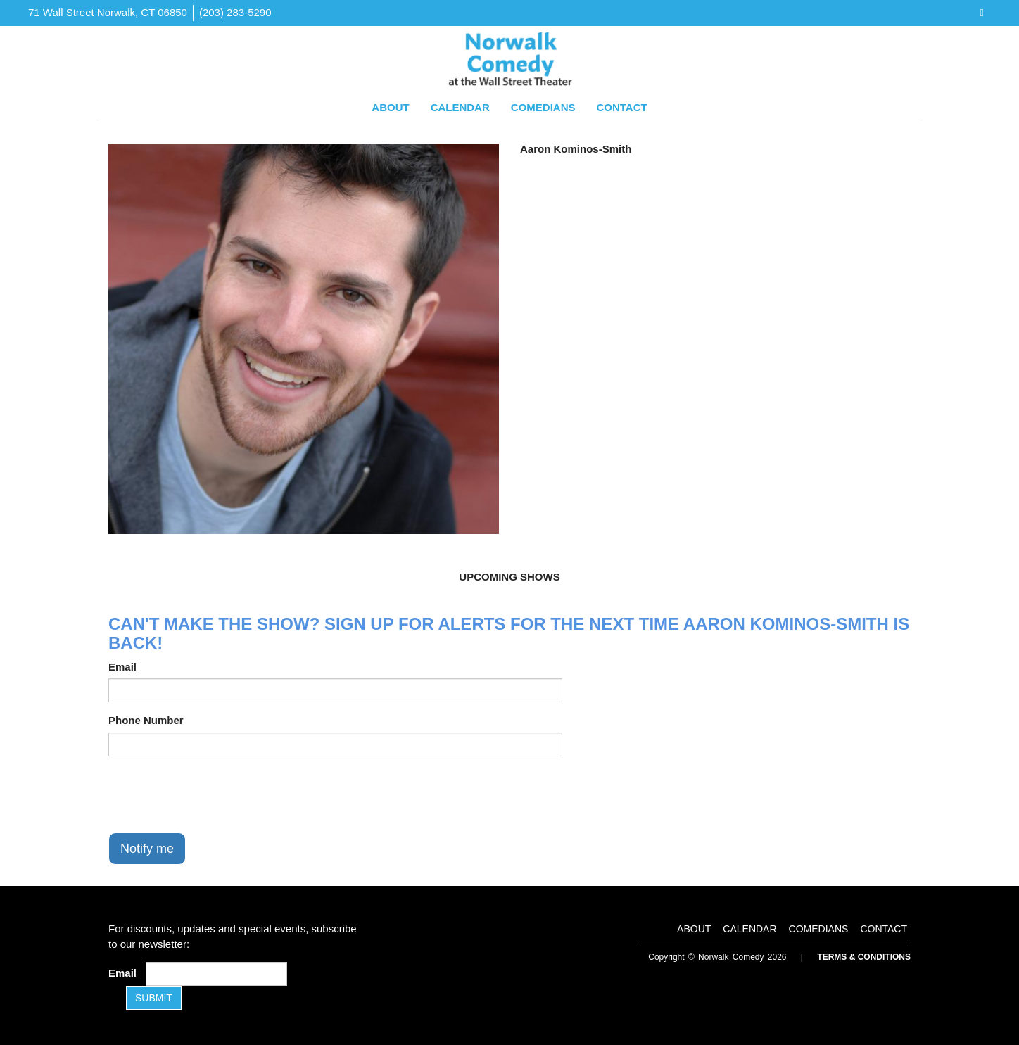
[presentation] (215, 794)
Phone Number (146, 720)
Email (122, 667)
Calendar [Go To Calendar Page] (460, 107)
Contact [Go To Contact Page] (621, 107)
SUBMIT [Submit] (153, 997)
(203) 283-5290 (235, 12)
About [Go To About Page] (390, 107)
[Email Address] (216, 974)
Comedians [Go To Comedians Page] (543, 107)
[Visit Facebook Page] (982, 12)
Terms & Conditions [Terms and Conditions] (864, 957)
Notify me (147, 849)
